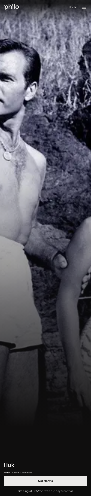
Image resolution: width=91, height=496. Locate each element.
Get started (45, 481)
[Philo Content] (84, 7)
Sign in (72, 7)
